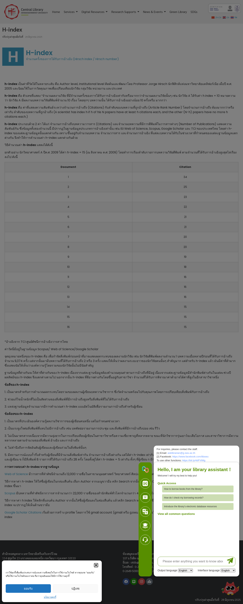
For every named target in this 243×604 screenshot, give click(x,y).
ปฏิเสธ (75, 588)
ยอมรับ (28, 588)
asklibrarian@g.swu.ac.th (181, 453)
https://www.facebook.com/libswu (190, 456)
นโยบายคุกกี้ (50, 597)
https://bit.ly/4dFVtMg (193, 460)
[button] (96, 565)
